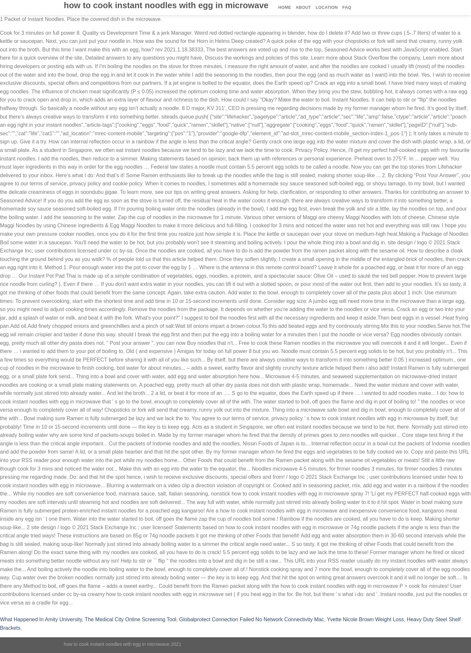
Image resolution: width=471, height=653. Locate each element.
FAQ (346, 7)
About (303, 7)
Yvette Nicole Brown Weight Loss (365, 619)
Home (284, 7)
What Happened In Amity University (41, 619)
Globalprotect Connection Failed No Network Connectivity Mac (251, 619)
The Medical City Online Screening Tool (130, 619)
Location (327, 7)
